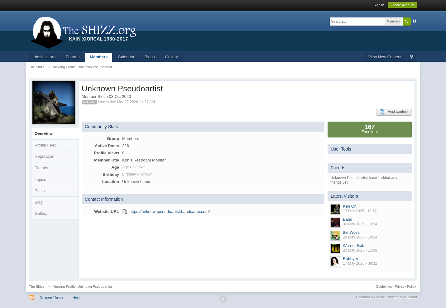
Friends (41, 168)
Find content (394, 111)
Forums (72, 57)
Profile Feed (45, 145)
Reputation (44, 156)
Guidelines (384, 286)
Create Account (402, 5)
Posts (40, 190)
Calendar (126, 57)
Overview (44, 133)
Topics (40, 179)
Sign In (378, 5)
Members (99, 57)
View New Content (384, 57)
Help (76, 297)
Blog (39, 202)
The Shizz (36, 286)
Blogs (150, 57)
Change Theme (52, 297)
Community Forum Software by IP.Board (386, 297)
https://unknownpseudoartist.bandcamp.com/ (169, 211)
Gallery (171, 57)
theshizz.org (44, 57)
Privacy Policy (405, 286)
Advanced (414, 21)
